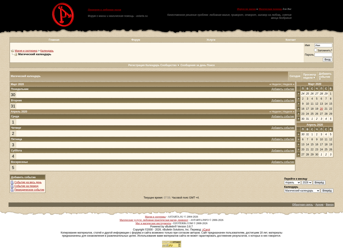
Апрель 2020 (314, 124)
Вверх (330, 204)
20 (321, 108)
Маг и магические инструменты (153, 223)
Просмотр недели (309, 76)
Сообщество (170, 65)
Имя (307, 45)
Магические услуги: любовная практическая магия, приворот (154, 220)
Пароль (309, 54)
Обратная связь (302, 204)
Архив (319, 204)
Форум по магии (246, 9)
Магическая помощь (270, 9)
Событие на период (26, 186)
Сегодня (295, 76)
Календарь (47, 50)
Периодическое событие (29, 189)
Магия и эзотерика (26, 50)
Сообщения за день (193, 65)
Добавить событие (325, 75)
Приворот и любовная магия (104, 9)
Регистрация (136, 65)
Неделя (275, 84)
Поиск (211, 65)
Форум (135, 39)
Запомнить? (323, 50)
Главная (54, 39)
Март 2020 (314, 84)
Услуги (211, 39)
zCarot (206, 229)
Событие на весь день (28, 182)
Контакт (291, 39)
